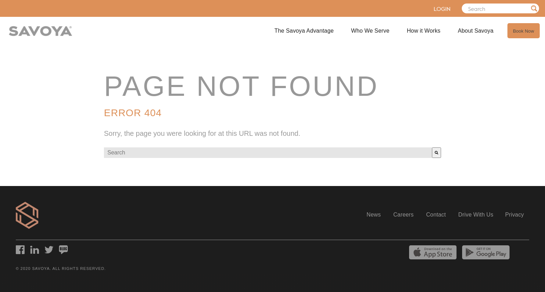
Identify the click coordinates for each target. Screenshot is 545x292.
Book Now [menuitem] (523, 31)
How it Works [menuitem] (423, 31)
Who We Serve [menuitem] (370, 31)
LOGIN (433, 9)
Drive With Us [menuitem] (475, 215)
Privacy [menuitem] (514, 215)
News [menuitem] (374, 215)
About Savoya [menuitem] (476, 31)
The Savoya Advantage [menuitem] (304, 31)
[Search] (496, 8)
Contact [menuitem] (436, 215)
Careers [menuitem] (403, 215)
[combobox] (268, 152)
